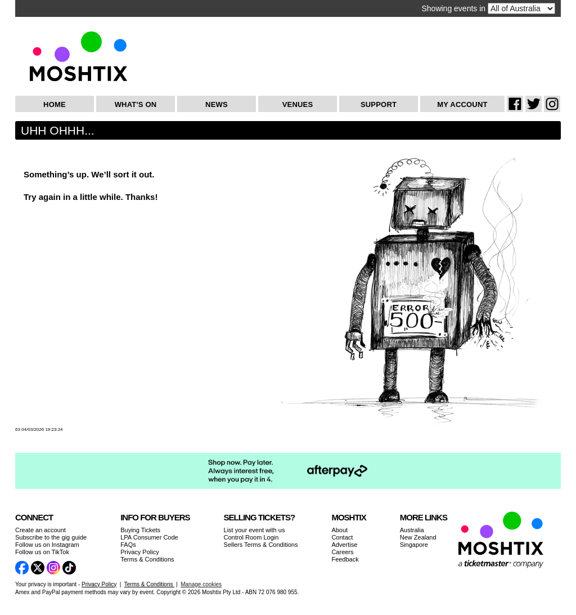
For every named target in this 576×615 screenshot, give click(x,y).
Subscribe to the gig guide (51, 537)
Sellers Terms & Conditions (261, 544)
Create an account (40, 530)
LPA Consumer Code (149, 537)
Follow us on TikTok (42, 552)
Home (54, 104)
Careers (342, 552)
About (339, 530)
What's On (136, 104)
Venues (297, 104)
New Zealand (418, 537)
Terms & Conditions (147, 559)
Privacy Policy (139, 552)
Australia (412, 530)
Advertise (344, 544)
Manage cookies (201, 584)
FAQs (128, 544)
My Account (462, 104)
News (216, 104)
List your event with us (254, 530)
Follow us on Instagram (47, 544)
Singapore (414, 544)
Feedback (344, 559)
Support (379, 104)
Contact (342, 537)
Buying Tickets (140, 530)
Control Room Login (251, 537)
